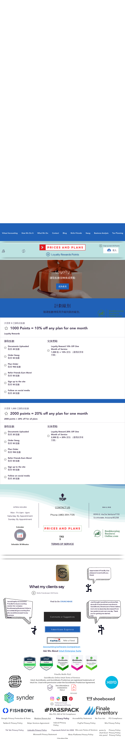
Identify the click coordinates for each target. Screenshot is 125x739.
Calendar (20, 527)
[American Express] (62, 629)
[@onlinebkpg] (70, 698)
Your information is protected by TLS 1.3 (62, 688)
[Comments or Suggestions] (62, 617)
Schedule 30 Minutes (20, 544)
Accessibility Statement (82, 718)
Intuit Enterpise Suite (70, 650)
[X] (64, 698)
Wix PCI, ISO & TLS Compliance (62, 714)
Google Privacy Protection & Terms (15, 718)
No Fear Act (100, 718)
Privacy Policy (114, 730)
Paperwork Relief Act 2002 (63, 730)
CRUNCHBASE (66, 601)
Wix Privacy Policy (112, 723)
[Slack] (58, 698)
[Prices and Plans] (65, 247)
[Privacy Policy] (62, 718)
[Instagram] (52, 698)
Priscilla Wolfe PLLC (62, 674)
